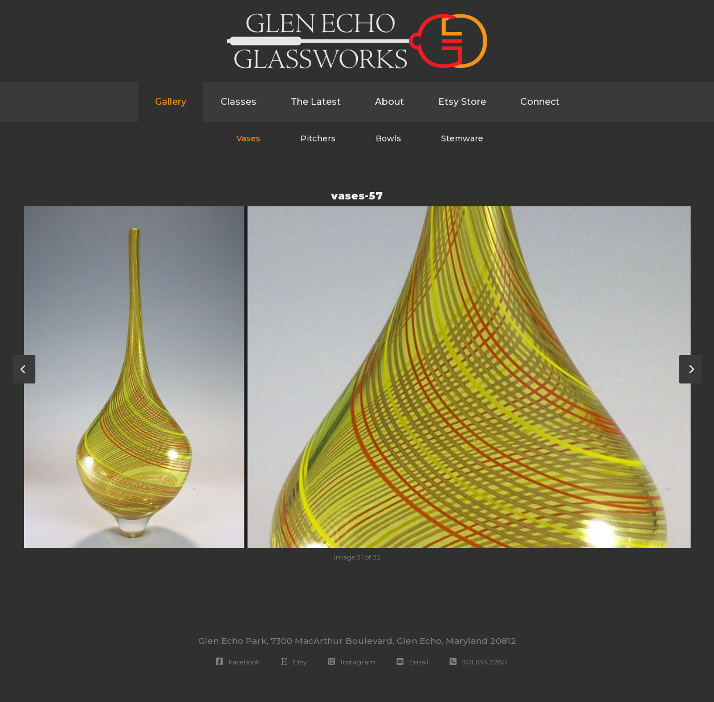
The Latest (316, 101)
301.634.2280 (478, 662)
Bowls (388, 138)
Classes (238, 101)
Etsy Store (462, 101)
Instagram (352, 662)
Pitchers (318, 138)
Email (413, 662)
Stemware (462, 138)
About (389, 101)
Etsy (294, 662)
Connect (540, 101)
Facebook (238, 662)
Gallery (170, 101)
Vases (248, 138)
